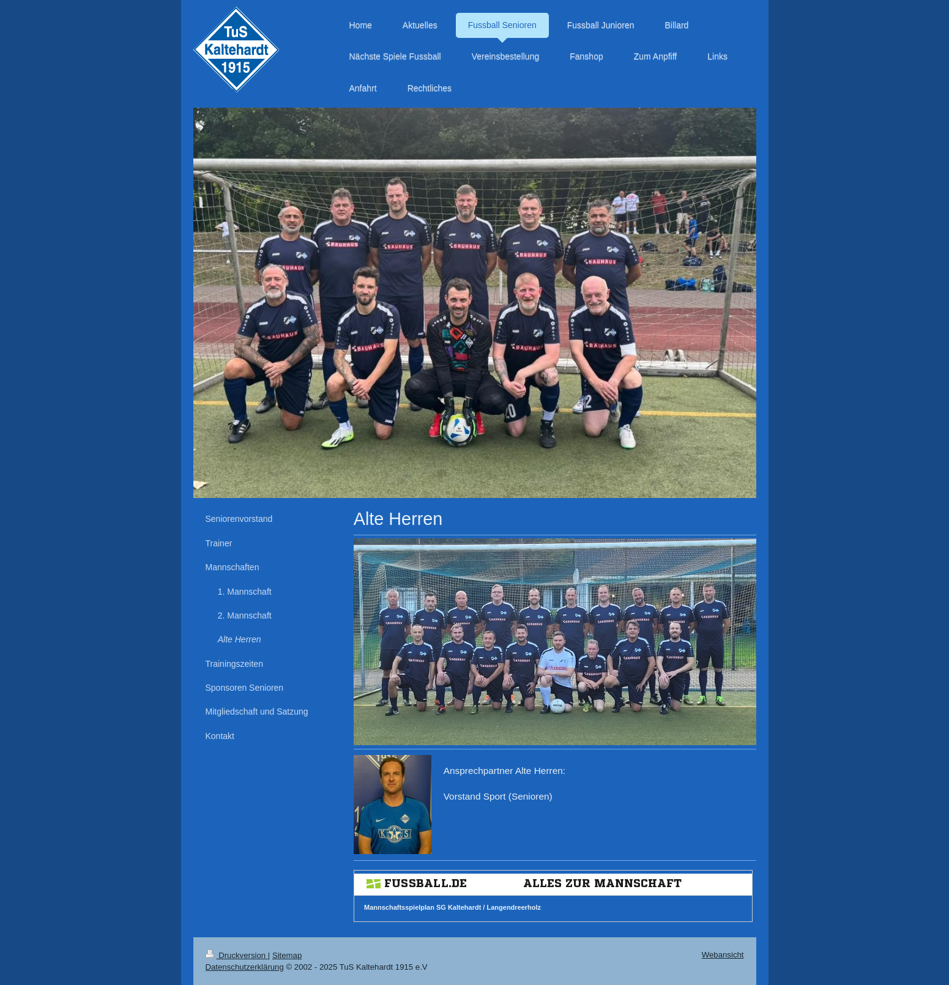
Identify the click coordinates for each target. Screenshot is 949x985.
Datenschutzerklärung (245, 967)
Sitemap (287, 955)
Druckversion (237, 955)
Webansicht (723, 954)
